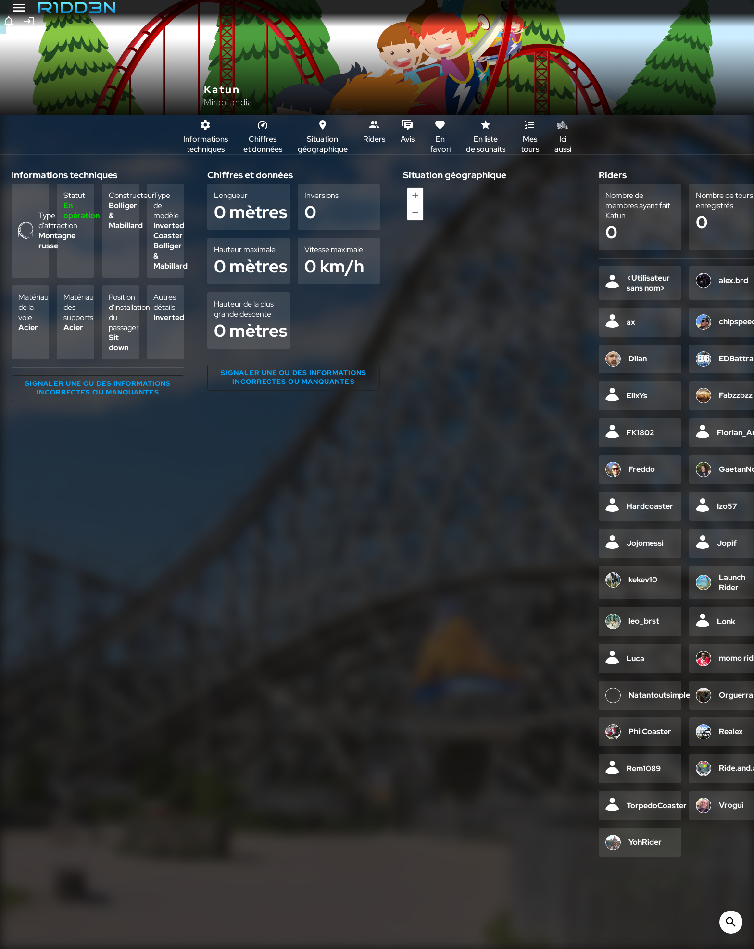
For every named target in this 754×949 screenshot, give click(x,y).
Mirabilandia (228, 102)
